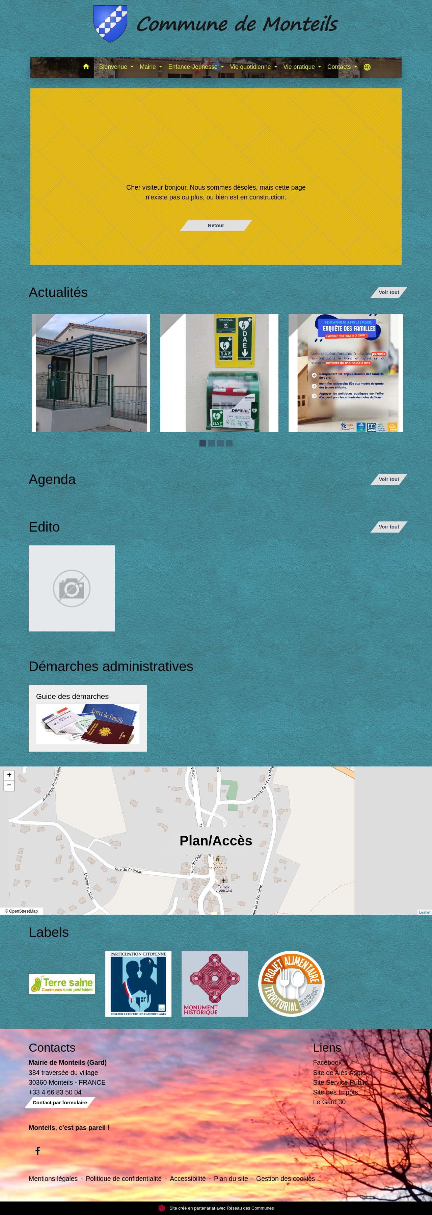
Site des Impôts (335, 1092)
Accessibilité (188, 1178)
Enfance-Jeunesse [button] (193, 66)
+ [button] (9, 776)
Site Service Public (340, 1082)
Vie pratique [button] (299, 66)
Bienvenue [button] (114, 66)
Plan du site (231, 1178)
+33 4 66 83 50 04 (55, 1092)
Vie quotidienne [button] (251, 66)
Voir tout (389, 292)
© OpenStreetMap (21, 911)
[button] (86, 67)
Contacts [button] (339, 66)
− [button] (9, 786)
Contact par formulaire (60, 1102)
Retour (216, 225)
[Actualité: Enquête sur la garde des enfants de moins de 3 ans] (348, 373)
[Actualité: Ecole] (91, 373)
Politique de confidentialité (124, 1178)
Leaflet (424, 912)
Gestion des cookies (285, 1178)
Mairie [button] (149, 66)
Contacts (52, 1047)
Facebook (327, 1062)
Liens (327, 1047)
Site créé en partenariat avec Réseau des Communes (216, 1208)
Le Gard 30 (329, 1102)
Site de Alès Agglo (339, 1072)
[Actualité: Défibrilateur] (219, 373)
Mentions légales (53, 1178)
